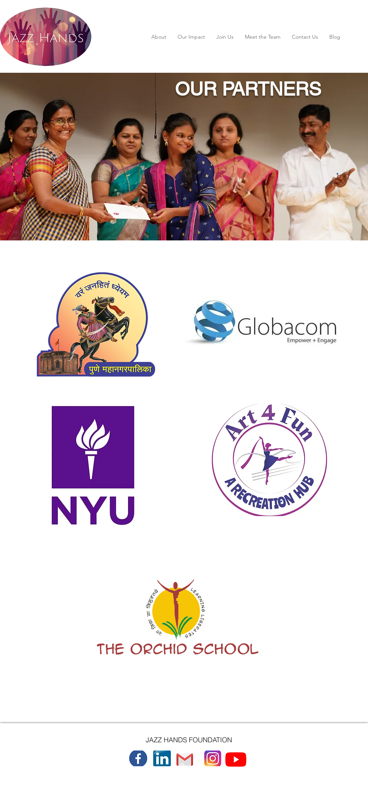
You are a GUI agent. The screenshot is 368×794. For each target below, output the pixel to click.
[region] (93, 316)
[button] (159, 36)
